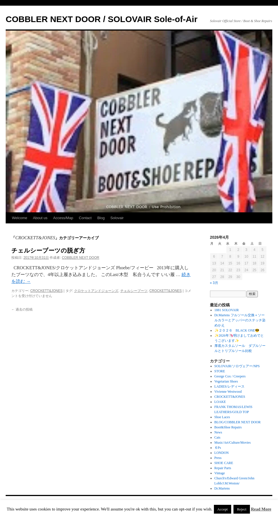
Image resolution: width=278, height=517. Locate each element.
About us (40, 218)
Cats (217, 437)
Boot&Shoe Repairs (228, 427)
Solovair (117, 218)
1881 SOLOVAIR (226, 310)
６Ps (217, 448)
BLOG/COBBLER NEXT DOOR (237, 422)
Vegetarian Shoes (226, 381)
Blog (101, 218)
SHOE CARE (223, 463)
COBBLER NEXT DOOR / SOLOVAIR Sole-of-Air (101, 19)
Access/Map (63, 218)
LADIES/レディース (229, 386)
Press (218, 458)
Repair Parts (222, 468)
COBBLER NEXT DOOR (80, 258)
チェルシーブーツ (134, 291)
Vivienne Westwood (228, 392)
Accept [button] (222, 509)
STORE (219, 371)
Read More (261, 509)
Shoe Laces (222, 417)
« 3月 (214, 283)
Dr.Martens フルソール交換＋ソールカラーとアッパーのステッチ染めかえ (240, 320)
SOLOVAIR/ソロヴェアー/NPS (237, 366)
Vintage (219, 473)
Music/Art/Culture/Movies (232, 443)
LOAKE (220, 402)
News (218, 432)
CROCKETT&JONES (46, 291)
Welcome (19, 218)
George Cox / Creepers (230, 376)
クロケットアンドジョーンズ (96, 291)
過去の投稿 (22, 309)
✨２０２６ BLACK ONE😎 (236, 330)
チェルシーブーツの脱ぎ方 (48, 250)
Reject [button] (241, 509)
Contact (85, 218)
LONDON (221, 453)
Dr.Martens (222, 488)
